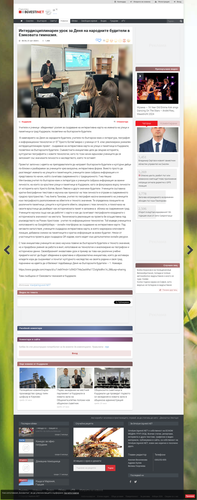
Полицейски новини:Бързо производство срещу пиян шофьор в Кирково (71, 393)
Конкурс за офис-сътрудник (45, 451)
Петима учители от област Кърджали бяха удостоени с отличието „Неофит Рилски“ (34, 393)
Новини (64, 20)
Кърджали (26, 121)
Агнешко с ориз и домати (87, 460)
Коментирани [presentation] (168, 123)
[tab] (147, 124)
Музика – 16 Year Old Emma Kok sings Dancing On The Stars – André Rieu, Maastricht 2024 (157, 110)
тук (107, 347)
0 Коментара (122, 121)
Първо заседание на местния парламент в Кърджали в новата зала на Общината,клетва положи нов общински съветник (110, 396)
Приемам (190, 496)
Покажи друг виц (168, 290)
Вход (75, 353)
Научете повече (71, 492)
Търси (110, 468)
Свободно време (89, 20)
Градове (114, 20)
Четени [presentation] (146, 123)
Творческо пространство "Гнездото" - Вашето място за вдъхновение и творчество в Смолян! (48, 438)
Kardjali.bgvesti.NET (40, 285)
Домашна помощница (48, 469)
